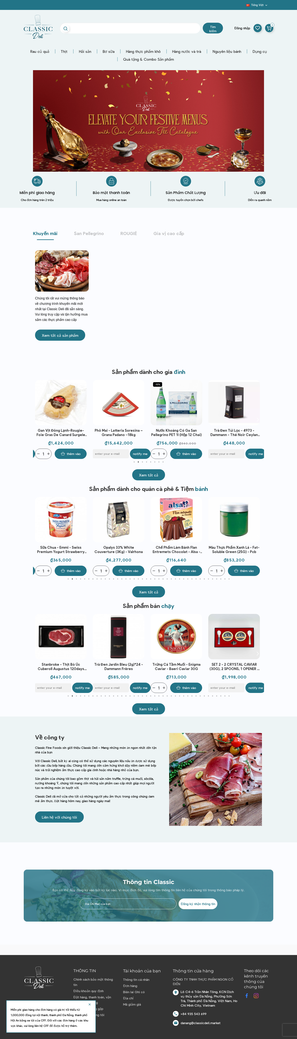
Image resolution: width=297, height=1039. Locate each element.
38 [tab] (221, 579)
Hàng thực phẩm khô (143, 51)
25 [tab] (167, 579)
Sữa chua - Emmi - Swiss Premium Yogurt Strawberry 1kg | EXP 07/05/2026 (61, 549)
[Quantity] (43, 454)
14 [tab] (122, 579)
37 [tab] (216, 579)
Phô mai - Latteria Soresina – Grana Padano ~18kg (119, 432)
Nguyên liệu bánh (227, 51)
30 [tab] (188, 579)
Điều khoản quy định (88, 991)
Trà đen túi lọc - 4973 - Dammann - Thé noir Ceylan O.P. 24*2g (234, 432)
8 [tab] (163, 462)
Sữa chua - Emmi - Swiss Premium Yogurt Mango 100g (57, 666)
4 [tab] (146, 462)
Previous (39, 419)
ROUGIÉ (128, 233)
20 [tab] (146, 579)
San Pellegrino (89, 233)
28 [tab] (179, 579)
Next (258, 419)
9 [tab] (101, 579)
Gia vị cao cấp (168, 233)
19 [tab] (142, 579)
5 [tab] (150, 462)
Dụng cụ (260, 51)
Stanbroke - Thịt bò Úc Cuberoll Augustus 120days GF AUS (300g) (115, 666)
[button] (60, 335)
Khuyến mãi (45, 233)
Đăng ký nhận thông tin (198, 904)
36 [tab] (212, 579)
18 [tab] (138, 579)
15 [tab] (126, 579)
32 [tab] (196, 579)
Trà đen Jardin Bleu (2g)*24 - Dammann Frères (173, 666)
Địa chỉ (128, 998)
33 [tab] (200, 579)
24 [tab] (163, 579)
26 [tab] (171, 579)
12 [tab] (113, 579)
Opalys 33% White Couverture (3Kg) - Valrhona (118, 549)
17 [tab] (134, 579)
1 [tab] (134, 462)
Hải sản (85, 51)
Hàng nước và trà (186, 51)
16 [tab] (130, 579)
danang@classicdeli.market (200, 1023)
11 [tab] (109, 579)
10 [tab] (105, 579)
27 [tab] (175, 579)
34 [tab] (204, 579)
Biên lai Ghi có (134, 992)
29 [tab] (184, 579)
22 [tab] (155, 579)
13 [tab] (118, 579)
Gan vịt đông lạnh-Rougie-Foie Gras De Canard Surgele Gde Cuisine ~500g (61, 432)
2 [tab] (138, 462)
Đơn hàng (130, 986)
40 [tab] (229, 579)
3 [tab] (142, 462)
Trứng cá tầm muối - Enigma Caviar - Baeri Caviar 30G (231, 666)
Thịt (64, 51)
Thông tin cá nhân (136, 979)
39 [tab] (225, 579)
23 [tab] (159, 579)
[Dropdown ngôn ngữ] (257, 5)
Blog (243, 6)
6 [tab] (155, 462)
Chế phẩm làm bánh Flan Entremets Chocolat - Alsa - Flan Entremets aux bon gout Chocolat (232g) (176, 549)
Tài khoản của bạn (142, 970)
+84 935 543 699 (193, 1014)
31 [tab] (192, 579)
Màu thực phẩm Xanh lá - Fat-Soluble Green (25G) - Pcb (234, 549)
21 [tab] (150, 579)
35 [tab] (208, 579)
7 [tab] (159, 462)
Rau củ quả (39, 51)
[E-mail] (111, 453)
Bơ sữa (108, 51)
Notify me (140, 454)
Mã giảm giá (132, 1004)
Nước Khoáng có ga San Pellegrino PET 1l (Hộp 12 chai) (176, 432)
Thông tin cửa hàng (193, 970)
